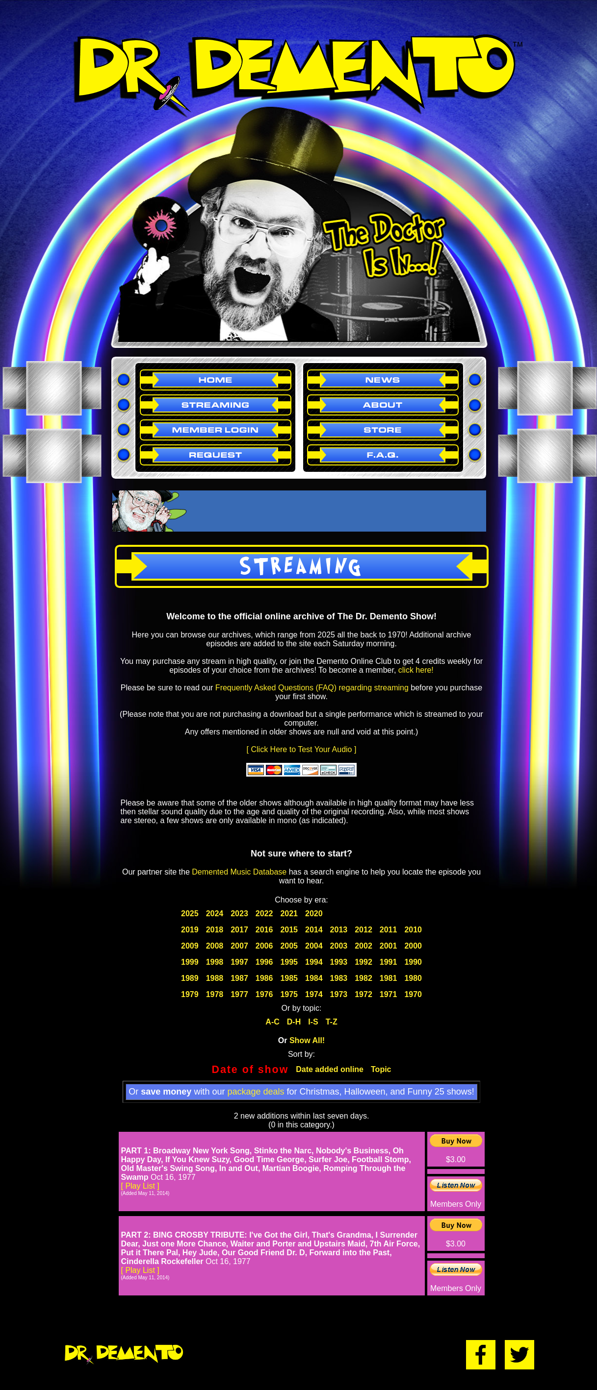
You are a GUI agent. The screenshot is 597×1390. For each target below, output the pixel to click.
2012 (363, 930)
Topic (381, 1069)
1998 (215, 962)
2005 (289, 946)
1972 (363, 994)
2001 (388, 946)
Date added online (329, 1069)
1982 (363, 978)
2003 (339, 946)
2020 (314, 913)
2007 (239, 946)
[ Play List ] (140, 1186)
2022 (264, 913)
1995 (289, 962)
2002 (363, 946)
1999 (190, 962)
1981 (388, 978)
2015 (289, 930)
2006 (264, 946)
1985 (289, 978)
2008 (215, 946)
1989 (190, 978)
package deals (255, 1092)
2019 (190, 930)
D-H (294, 1022)
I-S (313, 1022)
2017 (239, 930)
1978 (215, 994)
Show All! (307, 1040)
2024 (215, 913)
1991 (388, 962)
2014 (314, 930)
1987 (239, 978)
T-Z (331, 1022)
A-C (272, 1022)
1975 (289, 994)
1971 (388, 994)
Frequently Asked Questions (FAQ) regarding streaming (312, 687)
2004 (314, 946)
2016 (264, 930)
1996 (264, 962)
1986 (264, 978)
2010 (413, 930)
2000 (413, 946)
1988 (215, 978)
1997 (239, 962)
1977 (239, 994)
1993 (339, 962)
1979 (190, 994)
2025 (190, 913)
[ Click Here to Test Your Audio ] (302, 749)
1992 (363, 962)
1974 (314, 994)
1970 (413, 994)
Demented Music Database (239, 872)
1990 (413, 962)
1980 (413, 978)
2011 (388, 930)
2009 (190, 946)
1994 (314, 962)
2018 (215, 930)
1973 (339, 994)
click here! (416, 670)
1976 (264, 994)
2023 (239, 913)
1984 (314, 978)
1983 (339, 978)
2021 (289, 913)
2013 (339, 930)
